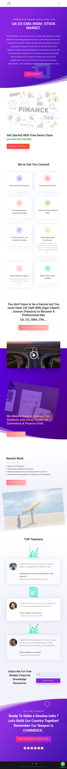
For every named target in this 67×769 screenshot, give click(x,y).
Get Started (33, 74)
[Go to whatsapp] (63, 764)
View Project (16, 482)
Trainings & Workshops (33, 327)
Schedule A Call (18, 146)
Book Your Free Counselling (33, 739)
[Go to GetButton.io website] (63, 767)
